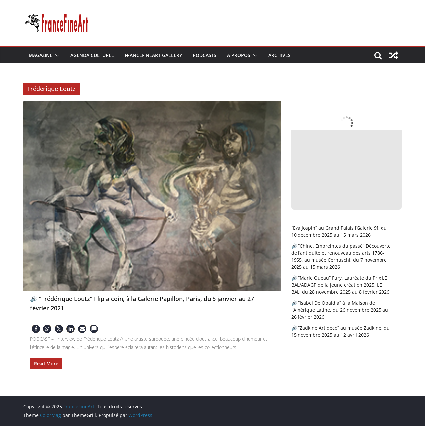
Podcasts (204, 55)
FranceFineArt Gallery (153, 55)
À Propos (238, 55)
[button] (56, 55)
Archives (279, 55)
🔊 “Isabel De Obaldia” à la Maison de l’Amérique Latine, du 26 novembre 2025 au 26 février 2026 (339, 310)
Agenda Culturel (92, 55)
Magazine (40, 55)
